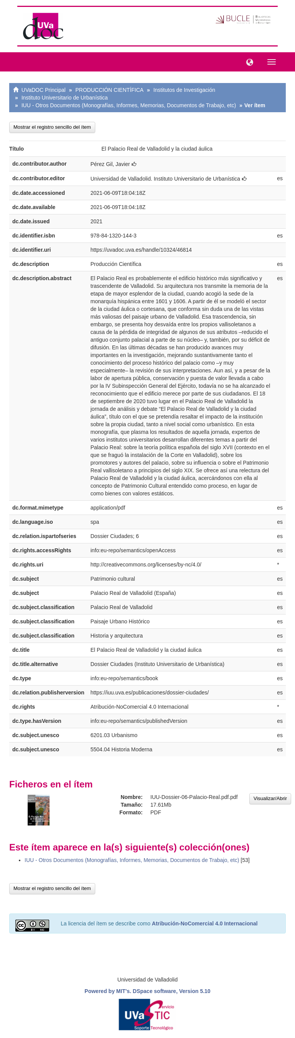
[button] (247, 61)
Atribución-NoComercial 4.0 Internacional (204, 923)
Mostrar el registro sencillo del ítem (52, 127)
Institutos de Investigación (184, 90)
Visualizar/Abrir (270, 798)
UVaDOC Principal (44, 90)
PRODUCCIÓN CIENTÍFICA (109, 90)
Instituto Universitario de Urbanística (65, 98)
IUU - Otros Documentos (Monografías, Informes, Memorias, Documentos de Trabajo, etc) (129, 105)
